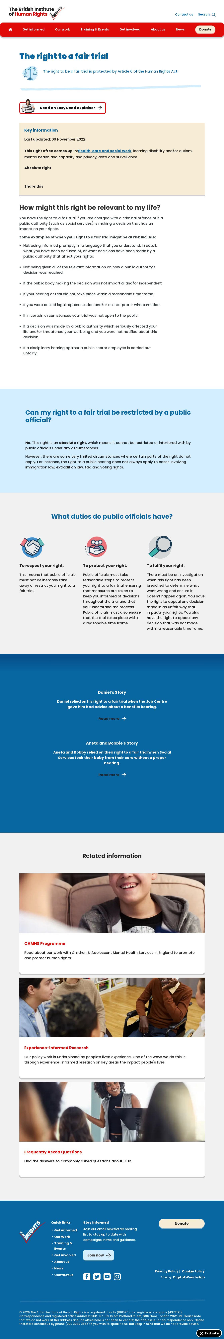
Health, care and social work (104, 150)
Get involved (65, 1255)
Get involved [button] (129, 29)
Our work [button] (62, 29)
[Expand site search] (204, 15)
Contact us (184, 14)
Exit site (212, 1333)
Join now (95, 1255)
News (58, 1268)
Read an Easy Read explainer (62, 108)
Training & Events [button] (95, 29)
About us (158, 29)
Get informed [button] (33, 29)
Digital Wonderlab (189, 1277)
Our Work (62, 1237)
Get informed (65, 1230)
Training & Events (63, 1246)
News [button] (180, 29)
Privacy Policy (166, 1271)
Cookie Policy (193, 1271)
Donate (205, 29)
